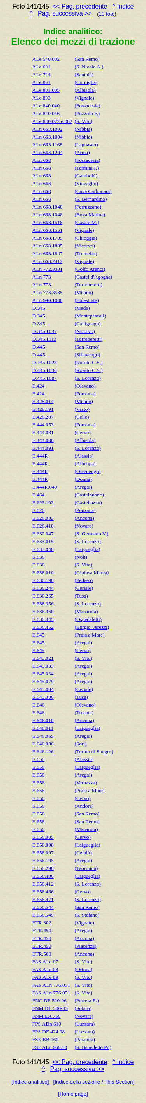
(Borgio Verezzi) (91, 627)
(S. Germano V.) (91, 534)
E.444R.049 (44, 487)
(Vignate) (84, 923)
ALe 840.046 (46, 113)
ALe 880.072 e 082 (52, 121)
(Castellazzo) (88, 502)
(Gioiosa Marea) (91, 572)
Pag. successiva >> (65, 13)
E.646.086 (43, 744)
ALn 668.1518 (47, 222)
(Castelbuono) (89, 495)
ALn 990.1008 (47, 300)
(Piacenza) (85, 946)
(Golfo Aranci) (89, 269)
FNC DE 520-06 (49, 1000)
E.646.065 (43, 736)
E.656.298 (43, 868)
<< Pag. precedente (80, 6)
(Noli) (80, 557)
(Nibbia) (83, 129)
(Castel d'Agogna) (93, 277)
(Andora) (83, 806)
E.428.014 (43, 401)
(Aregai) (83, 487)
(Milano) (83, 292)
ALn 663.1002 (47, 129)
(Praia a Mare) (89, 635)
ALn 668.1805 (47, 246)
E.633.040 (43, 549)
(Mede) (82, 308)
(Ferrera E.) (86, 1000)
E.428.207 (43, 417)
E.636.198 (43, 580)
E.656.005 (43, 837)
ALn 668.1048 (47, 207)
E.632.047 (43, 534)
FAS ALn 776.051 (51, 985)
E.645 (38, 635)
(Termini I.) (86, 168)
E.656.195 (43, 860)
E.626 (38, 510)
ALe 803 (41, 98)
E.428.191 (43, 409)
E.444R (40, 456)
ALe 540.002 (46, 59)
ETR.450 (41, 930)
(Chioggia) (85, 238)
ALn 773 (41, 277)
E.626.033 (43, 518)
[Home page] (73, 1094)
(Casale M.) (86, 222)
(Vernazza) (85, 783)
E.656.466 (43, 891)
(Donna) (82, 479)
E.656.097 (43, 853)
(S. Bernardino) (90, 199)
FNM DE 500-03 (50, 1008)
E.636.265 (43, 596)
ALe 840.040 (46, 106)
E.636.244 (43, 588)
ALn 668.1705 (47, 238)
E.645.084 (43, 689)
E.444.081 (43, 432)
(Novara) (83, 526)
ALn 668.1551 (47, 230)
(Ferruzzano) (87, 207)
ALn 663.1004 (47, 137)
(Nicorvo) (84, 246)
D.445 (38, 347)
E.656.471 (43, 899)
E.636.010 (43, 572)
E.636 (38, 557)
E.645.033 (43, 666)
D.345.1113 (44, 339)
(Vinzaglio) (86, 183)
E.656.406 (43, 876)
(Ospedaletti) (88, 619)
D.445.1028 (44, 362)
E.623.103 (43, 502)
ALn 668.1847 (47, 253)
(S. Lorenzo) (87, 378)
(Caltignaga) (87, 323)
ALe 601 (41, 67)
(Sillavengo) (87, 355)
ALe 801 (41, 82)
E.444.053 (43, 425)
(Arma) (82, 152)
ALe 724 (41, 74)
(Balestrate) (86, 300)
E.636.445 (43, 619)
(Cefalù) (82, 853)
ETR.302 (41, 923)
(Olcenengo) (87, 471)
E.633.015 (43, 541)
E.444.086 (43, 440)
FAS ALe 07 (45, 961)
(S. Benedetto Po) (92, 1047)
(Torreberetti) (88, 285)
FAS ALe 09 (45, 977)
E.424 (38, 386)
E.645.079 (43, 681)
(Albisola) (84, 90)
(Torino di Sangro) (93, 751)
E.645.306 (43, 697)
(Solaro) (82, 1008)
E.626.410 (43, 526)
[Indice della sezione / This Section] (94, 1082)
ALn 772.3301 (47, 269)
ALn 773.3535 (47, 292)
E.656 (38, 759)
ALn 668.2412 (47, 261)
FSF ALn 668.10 (49, 1047)
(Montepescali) (90, 316)
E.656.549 (43, 915)
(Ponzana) (84, 393)
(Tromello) (85, 253)
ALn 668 (41, 160)
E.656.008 (43, 845)
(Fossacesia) (87, 106)
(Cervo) (82, 432)
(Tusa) (81, 596)
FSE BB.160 (45, 1039)
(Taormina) (86, 868)
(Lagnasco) (86, 144)
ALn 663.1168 (47, 144)
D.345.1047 (44, 331)
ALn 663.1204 (47, 152)
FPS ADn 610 (46, 1024)
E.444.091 (43, 448)
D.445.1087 (44, 378)
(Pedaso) (83, 580)
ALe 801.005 (46, 90)
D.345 (38, 308)
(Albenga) (84, 463)
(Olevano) (84, 386)
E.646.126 (43, 751)
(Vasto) (82, 409)
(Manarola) (86, 611)
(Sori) (80, 744)
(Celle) (81, 417)
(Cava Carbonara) (92, 191)
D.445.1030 (44, 370)
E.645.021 (43, 658)
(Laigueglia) (87, 549)
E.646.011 (42, 728)
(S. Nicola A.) (88, 67)
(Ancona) (84, 518)
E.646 (38, 705)
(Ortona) (83, 969)
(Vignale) (84, 98)
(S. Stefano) (86, 915)
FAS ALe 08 (45, 969)
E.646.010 (43, 720)
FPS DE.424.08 (48, 1032)
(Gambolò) (85, 176)
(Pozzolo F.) (87, 113)
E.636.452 (43, 627)
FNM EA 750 (46, 1016)
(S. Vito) (83, 121)
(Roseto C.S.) (88, 362)
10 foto (107, 14)
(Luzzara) (84, 1024)
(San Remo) (86, 59)
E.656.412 (43, 884)
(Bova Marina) (89, 214)
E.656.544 (43, 907)
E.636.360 (43, 611)
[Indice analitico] (30, 1082)
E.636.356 (43, 604)
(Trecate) (83, 712)
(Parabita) (84, 1039)
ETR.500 (41, 954)
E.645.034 (43, 674)
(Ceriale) (83, 588)
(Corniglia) (85, 82)
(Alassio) (83, 456)
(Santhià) (83, 74)
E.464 (38, 495)
